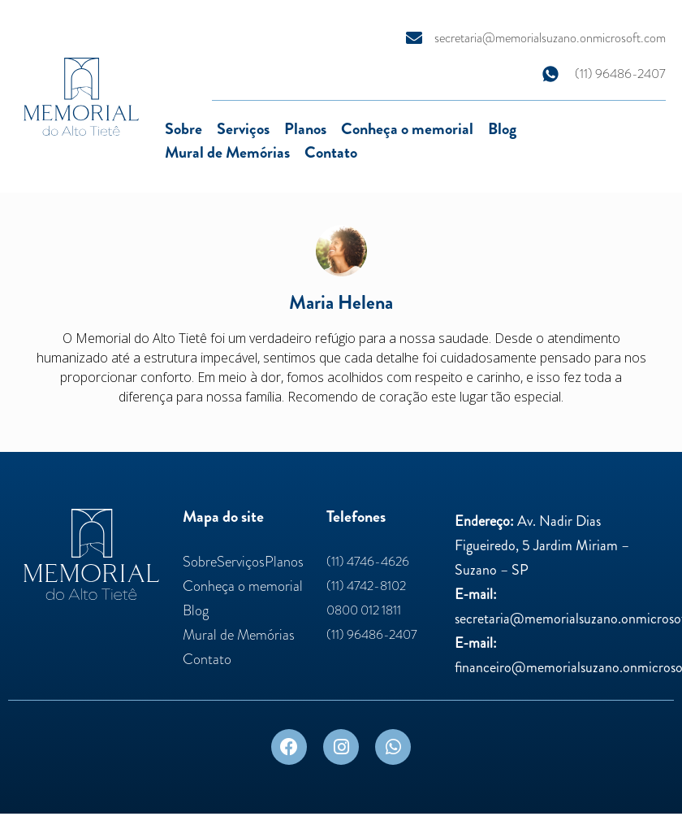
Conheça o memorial (407, 129)
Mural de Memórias (227, 152)
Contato (330, 152)
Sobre (183, 129)
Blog (502, 129)
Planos (305, 129)
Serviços (243, 129)
